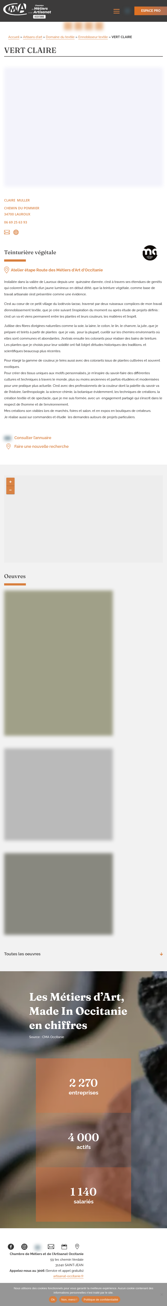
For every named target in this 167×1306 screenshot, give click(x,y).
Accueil (13, 37)
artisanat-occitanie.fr (68, 1276)
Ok (53, 1299)
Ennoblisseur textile (93, 37)
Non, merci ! (69, 1299)
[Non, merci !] (161, 1294)
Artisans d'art (32, 37)
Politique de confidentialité (101, 1299)
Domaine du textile (60, 37)
